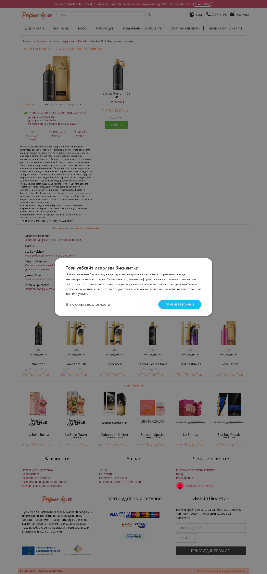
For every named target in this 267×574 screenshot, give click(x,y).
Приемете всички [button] (179, 304)
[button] (88, 304)
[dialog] (133, 287)
